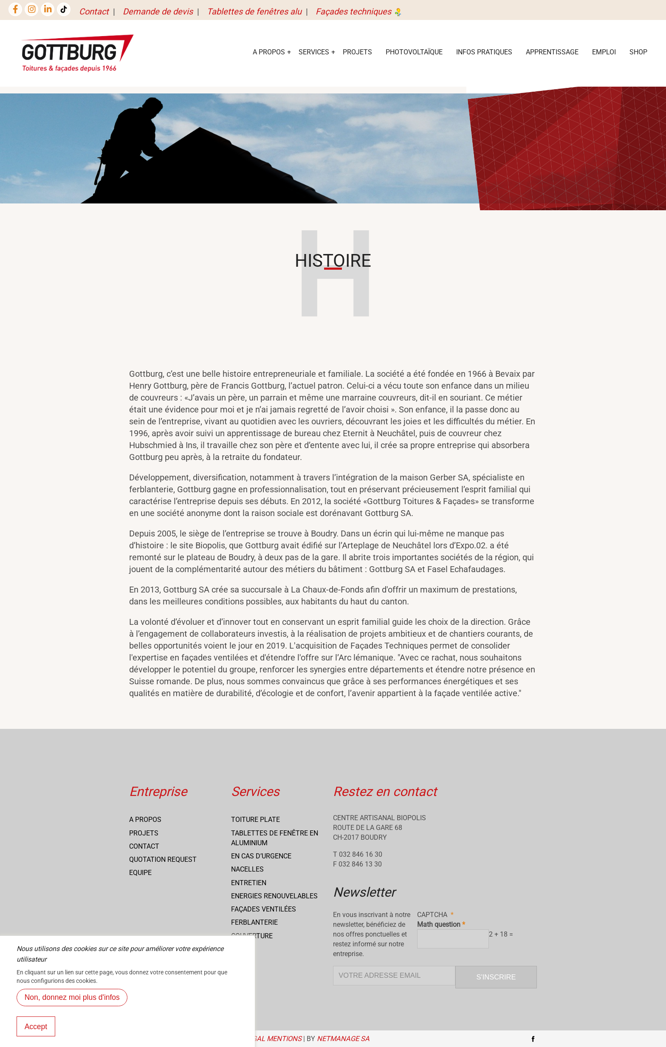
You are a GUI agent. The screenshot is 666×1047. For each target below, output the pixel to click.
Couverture (252, 936)
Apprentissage (552, 52)
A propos (145, 820)
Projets (357, 52)
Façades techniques (359, 11)
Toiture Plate (255, 820)
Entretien (248, 883)
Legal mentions (273, 1039)
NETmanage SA (343, 1039)
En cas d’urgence (261, 856)
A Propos (269, 52)
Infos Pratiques (484, 52)
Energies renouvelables (274, 896)
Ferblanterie (254, 922)
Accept (36, 1035)
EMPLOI (604, 52)
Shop (638, 52)
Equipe (140, 873)
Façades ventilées (263, 909)
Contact (94, 11)
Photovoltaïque (414, 52)
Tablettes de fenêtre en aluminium (274, 838)
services (314, 52)
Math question (438, 924)
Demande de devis (158, 11)
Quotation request (163, 859)
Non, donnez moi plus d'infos (72, 1006)
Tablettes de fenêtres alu (254, 11)
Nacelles (247, 869)
